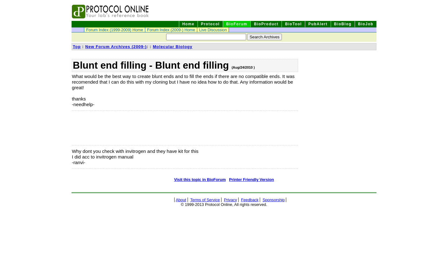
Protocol (210, 24)
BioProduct (266, 24)
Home (188, 24)
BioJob (365, 24)
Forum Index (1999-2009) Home (114, 29)
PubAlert (318, 24)
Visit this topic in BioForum (200, 179)
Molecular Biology (172, 46)
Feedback (250, 199)
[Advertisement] (103, 128)
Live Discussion (213, 29)
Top (77, 46)
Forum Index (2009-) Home (171, 29)
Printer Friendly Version (251, 179)
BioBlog (343, 24)
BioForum (236, 24)
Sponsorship (274, 199)
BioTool (293, 24)
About (181, 199)
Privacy (230, 199)
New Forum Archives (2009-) (116, 46)
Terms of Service (205, 199)
